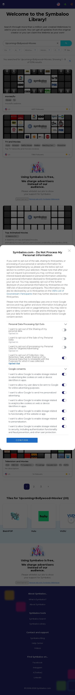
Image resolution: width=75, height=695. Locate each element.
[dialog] (37, 347)
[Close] (69, 250)
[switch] (64, 329)
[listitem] (37, 324)
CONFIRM (22, 440)
